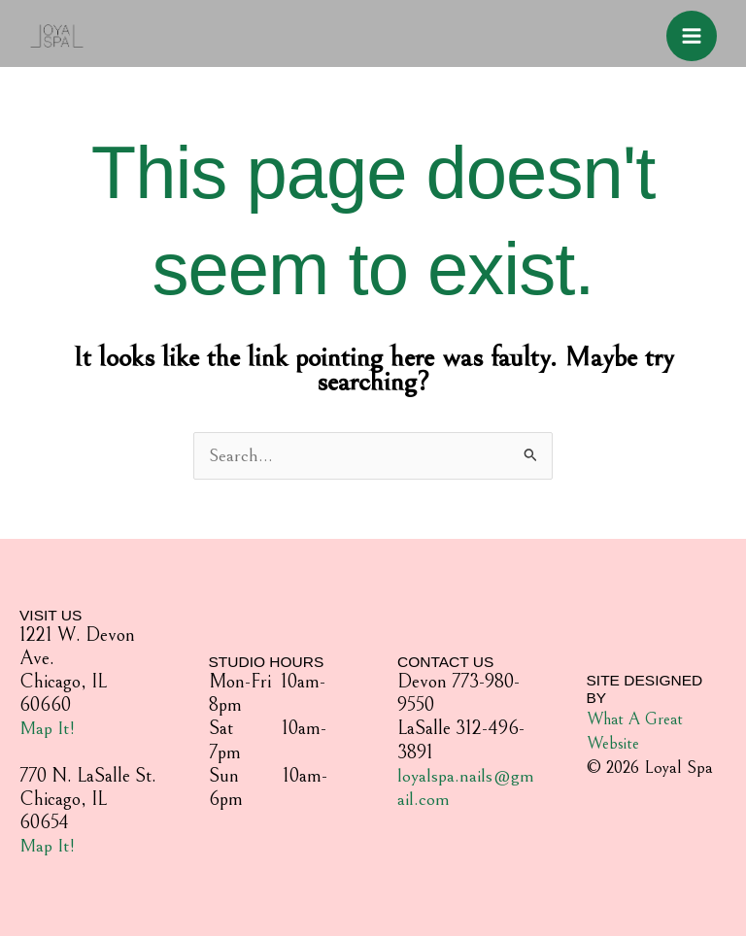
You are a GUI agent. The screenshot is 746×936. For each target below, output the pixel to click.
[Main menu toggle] (686, 36)
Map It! (47, 730)
